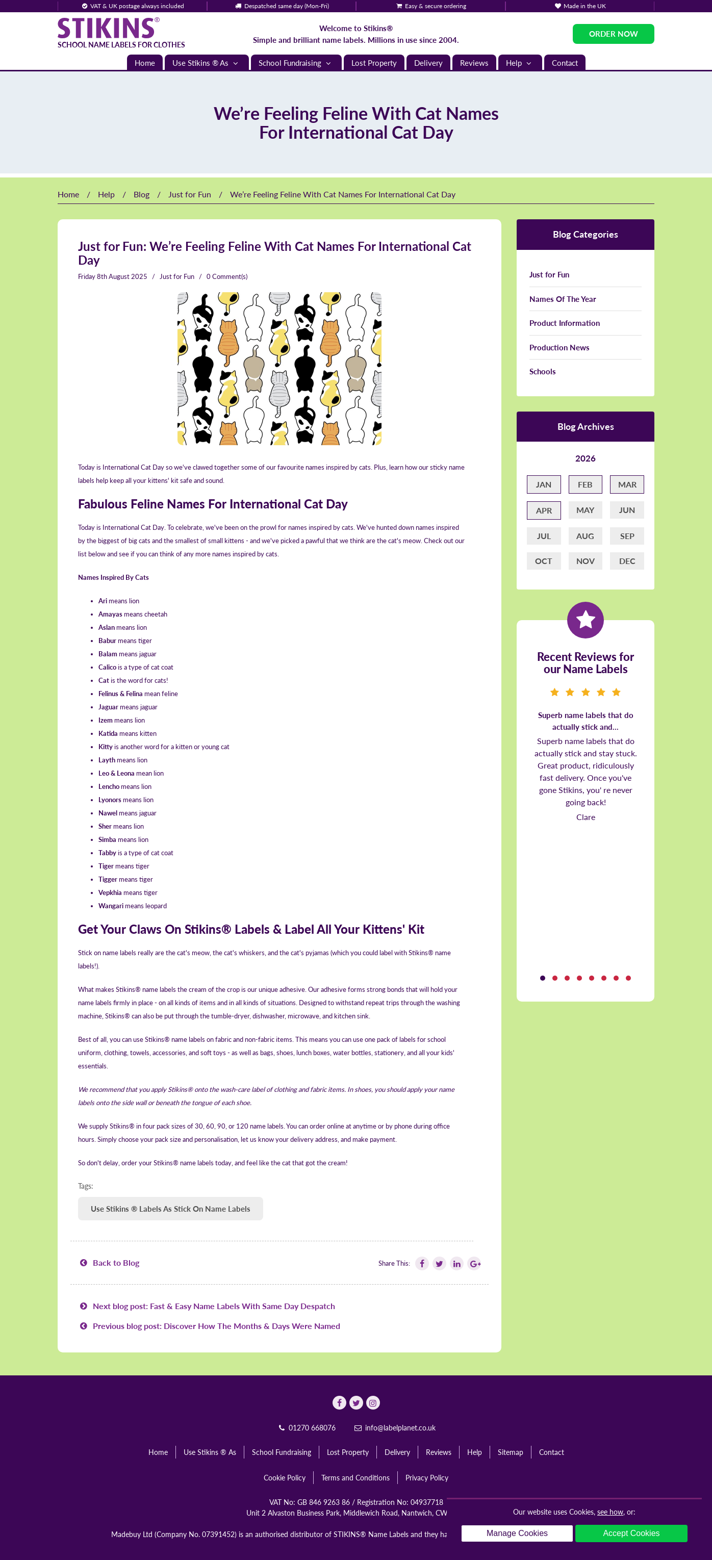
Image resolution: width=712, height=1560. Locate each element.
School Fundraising (296, 63)
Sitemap (510, 1452)
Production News (559, 347)
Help (520, 63)
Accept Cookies (631, 1533)
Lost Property (374, 62)
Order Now (613, 33)
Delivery (428, 62)
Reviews (474, 62)
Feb (585, 484)
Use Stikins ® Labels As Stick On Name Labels (170, 1208)
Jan (543, 484)
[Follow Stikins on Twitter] (438, 1263)
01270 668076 (306, 1427)
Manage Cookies (517, 1533)
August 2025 (128, 276)
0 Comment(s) (227, 276)
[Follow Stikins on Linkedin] (456, 1263)
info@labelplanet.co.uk (394, 1427)
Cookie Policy (285, 1477)
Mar (627, 484)
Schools (542, 371)
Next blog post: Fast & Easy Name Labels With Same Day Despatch (206, 1306)
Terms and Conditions (355, 1477)
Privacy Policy (426, 1477)
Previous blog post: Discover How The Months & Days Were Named (209, 1326)
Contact (565, 62)
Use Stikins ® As (206, 63)
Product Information (564, 322)
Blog (141, 194)
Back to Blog (108, 1262)
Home (145, 62)
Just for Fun (189, 194)
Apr (544, 510)
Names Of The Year (562, 298)
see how (610, 1511)
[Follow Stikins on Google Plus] (473, 1263)
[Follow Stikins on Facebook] (421, 1263)
